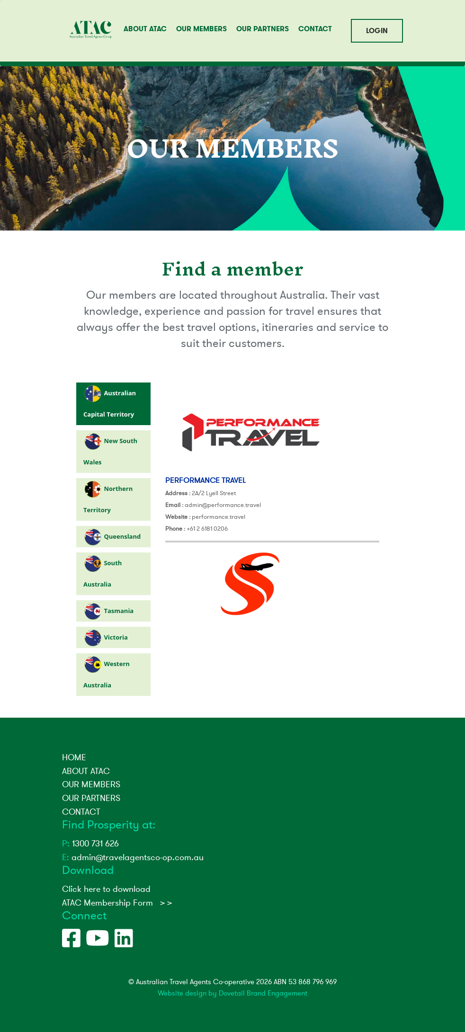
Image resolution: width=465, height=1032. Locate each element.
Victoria (116, 637)
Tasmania (119, 610)
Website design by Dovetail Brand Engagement (232, 993)
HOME (74, 757)
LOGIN (377, 31)
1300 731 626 (90, 843)
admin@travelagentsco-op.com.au (133, 857)
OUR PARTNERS (262, 29)
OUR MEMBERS (201, 29)
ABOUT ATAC (145, 29)
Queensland (122, 536)
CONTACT (315, 29)
